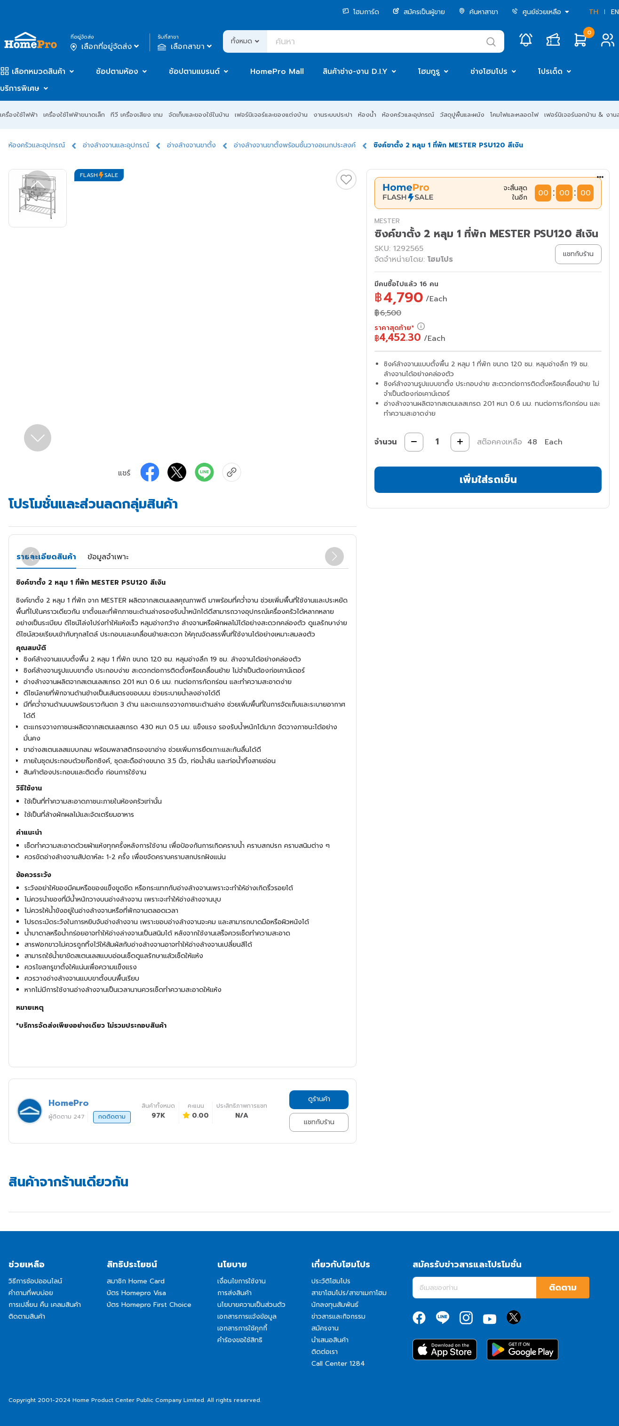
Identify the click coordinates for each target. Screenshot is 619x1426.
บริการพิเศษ (20, 88)
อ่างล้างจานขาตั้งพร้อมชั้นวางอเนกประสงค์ (295, 145)
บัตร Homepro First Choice (149, 1305)
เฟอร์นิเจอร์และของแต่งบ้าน (271, 114)
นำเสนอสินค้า (330, 1340)
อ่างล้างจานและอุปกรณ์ (116, 145)
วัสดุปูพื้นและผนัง (462, 114)
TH (593, 12)
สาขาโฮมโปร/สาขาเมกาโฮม (349, 1293)
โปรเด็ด (550, 71)
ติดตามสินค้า (26, 1316)
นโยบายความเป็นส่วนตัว (251, 1305)
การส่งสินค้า (234, 1293)
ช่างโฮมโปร (489, 71)
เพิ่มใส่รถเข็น (488, 479)
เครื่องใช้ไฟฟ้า (19, 114)
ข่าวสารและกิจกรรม (338, 1316)
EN (615, 12)
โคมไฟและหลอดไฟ (514, 114)
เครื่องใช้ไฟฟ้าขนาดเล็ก (74, 114)
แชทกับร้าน (319, 1122)
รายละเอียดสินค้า (46, 557)
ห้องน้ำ (367, 114)
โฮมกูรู (429, 71)
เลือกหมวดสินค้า (38, 71)
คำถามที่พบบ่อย (30, 1293)
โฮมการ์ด (360, 12)
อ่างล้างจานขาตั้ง (191, 145)
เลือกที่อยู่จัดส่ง (106, 46)
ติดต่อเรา (324, 1352)
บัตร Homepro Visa (136, 1293)
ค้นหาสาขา (478, 12)
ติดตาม (563, 1287)
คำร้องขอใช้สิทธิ (239, 1340)
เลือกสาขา (186, 46)
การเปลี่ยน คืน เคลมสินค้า (44, 1305)
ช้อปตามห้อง (117, 71)
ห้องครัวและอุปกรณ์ (408, 114)
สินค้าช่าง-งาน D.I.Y (355, 71)
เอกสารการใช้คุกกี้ (242, 1328)
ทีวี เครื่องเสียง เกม (137, 114)
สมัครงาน (325, 1328)
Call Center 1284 (338, 1364)
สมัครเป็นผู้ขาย (419, 12)
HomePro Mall (277, 71)
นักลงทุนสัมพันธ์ (334, 1305)
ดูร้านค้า (319, 1099)
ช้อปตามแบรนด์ (194, 71)
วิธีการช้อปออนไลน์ (35, 1281)
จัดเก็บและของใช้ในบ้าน (198, 114)
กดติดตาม (112, 1116)
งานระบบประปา (332, 114)
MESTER (387, 221)
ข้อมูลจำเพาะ (107, 557)
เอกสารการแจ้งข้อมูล (247, 1316)
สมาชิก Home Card (136, 1281)
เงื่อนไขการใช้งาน (241, 1281)
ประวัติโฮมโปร (330, 1281)
